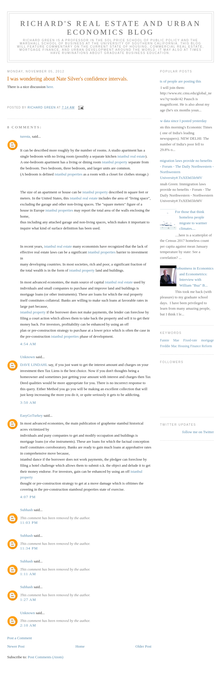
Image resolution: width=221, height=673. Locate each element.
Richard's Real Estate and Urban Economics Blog (110, 27)
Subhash (26, 510)
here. (50, 87)
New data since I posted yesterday (181, 121)
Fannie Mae (169, 340)
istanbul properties (68, 174)
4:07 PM (28, 497)
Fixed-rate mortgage (198, 340)
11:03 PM (29, 522)
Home (80, 646)
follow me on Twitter (198, 432)
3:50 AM (28, 402)
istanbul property (114, 162)
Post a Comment (19, 638)
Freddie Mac (168, 346)
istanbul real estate (131, 156)
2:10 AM (28, 625)
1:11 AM (28, 574)
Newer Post (15, 646)
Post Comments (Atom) (45, 657)
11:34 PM (29, 548)
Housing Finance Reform (195, 346)
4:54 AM (28, 344)
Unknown (27, 357)
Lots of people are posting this (178, 81)
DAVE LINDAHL (33, 364)
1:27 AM (28, 599)
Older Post (143, 646)
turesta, (25, 136)
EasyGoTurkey (31, 415)
